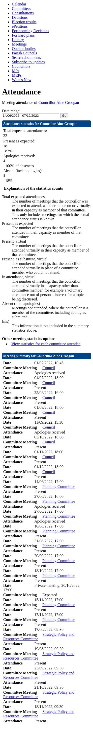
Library (18, 40)
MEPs (17, 75)
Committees (21, 8)
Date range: (11, 111)
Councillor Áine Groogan (58, 102)
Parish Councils (24, 53)
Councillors (21, 66)
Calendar (19, 4)
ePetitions (20, 26)
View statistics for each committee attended (46, 344)
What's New (21, 80)
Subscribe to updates (28, 62)
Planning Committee (58, 486)
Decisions (20, 17)
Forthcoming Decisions (30, 31)
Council (48, 368)
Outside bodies (24, 48)
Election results (24, 22)
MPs (15, 71)
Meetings (19, 44)
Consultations (23, 13)
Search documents (26, 57)
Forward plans (23, 35)
